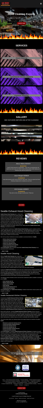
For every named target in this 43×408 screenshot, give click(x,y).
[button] (41, 3)
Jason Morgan (18, 175)
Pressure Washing (21, 95)
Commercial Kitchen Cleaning (21, 77)
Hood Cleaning (21, 58)
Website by (21, 400)
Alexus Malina (20, 163)
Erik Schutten (19, 189)
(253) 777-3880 (4, 251)
